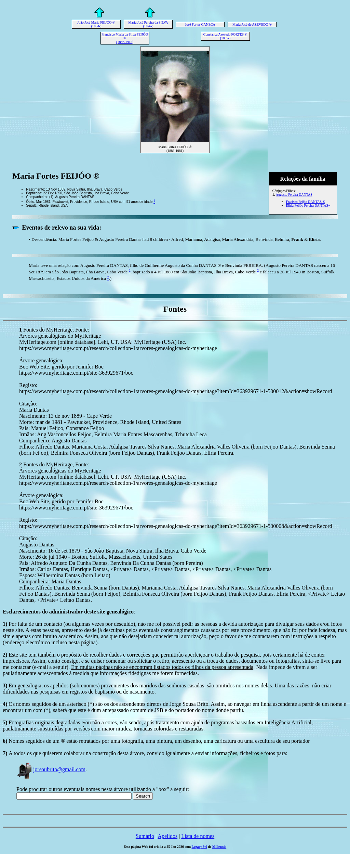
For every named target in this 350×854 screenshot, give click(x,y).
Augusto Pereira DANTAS (294, 194)
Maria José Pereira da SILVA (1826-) (148, 24)
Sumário (145, 836)
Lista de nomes (197, 836)
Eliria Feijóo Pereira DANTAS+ (308, 205)
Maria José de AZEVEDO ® (252, 24)
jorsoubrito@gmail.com (50, 769)
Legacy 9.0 (199, 847)
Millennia (219, 847)
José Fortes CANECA (200, 24)
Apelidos (167, 836)
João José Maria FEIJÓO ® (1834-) (96, 24)
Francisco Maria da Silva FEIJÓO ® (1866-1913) (125, 38)
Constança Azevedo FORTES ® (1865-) (225, 36)
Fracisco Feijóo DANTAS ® (305, 202)
